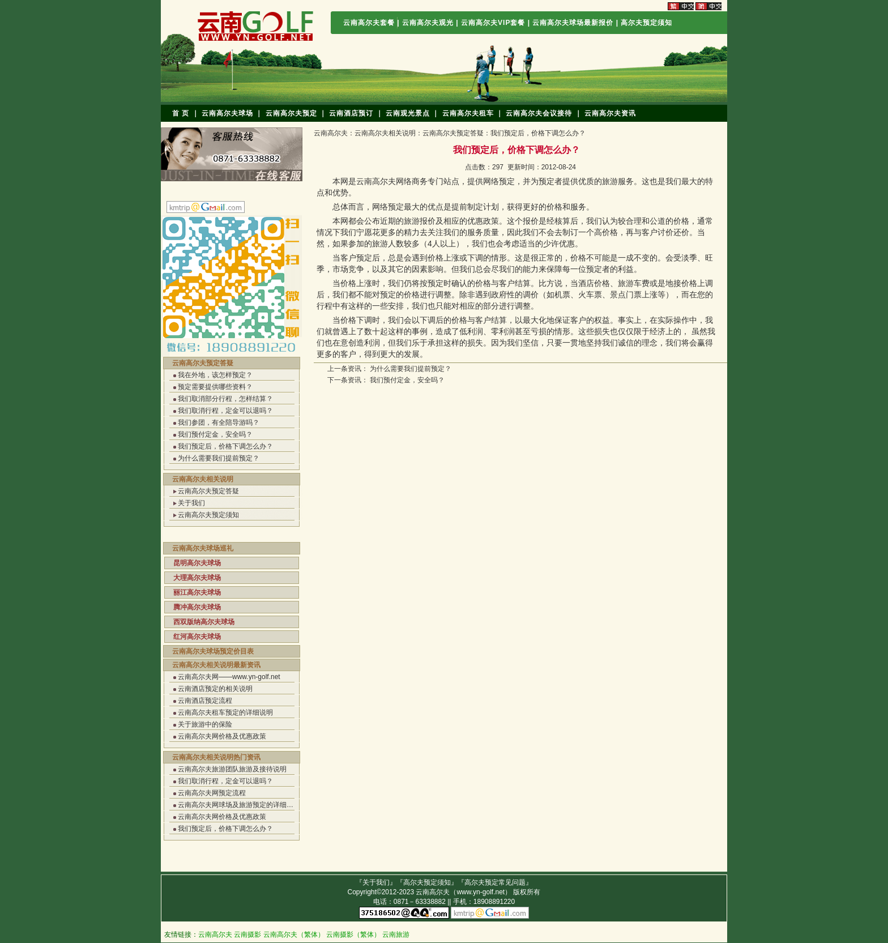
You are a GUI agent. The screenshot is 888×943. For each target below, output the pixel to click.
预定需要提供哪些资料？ (215, 387)
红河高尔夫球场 (197, 637)
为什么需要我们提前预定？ (218, 458)
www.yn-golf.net (480, 892)
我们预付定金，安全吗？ (215, 434)
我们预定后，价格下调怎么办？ (225, 446)
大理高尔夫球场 (197, 578)
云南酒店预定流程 (205, 701)
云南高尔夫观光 (428, 23)
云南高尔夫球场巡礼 (202, 548)
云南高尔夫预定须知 (208, 515)
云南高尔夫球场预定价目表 (213, 651)
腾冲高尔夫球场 (197, 607)
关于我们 (191, 503)
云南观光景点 (408, 113)
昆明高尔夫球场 (197, 563)
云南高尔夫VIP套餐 (494, 23)
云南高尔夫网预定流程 (212, 793)
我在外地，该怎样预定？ (215, 375)
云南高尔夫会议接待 (539, 113)
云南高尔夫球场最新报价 (572, 23)
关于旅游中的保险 (205, 724)
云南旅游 (395, 934)
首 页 (180, 113)
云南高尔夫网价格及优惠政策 (222, 736)
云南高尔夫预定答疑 (202, 363)
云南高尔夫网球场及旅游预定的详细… (235, 805)
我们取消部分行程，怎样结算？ (225, 399)
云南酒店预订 (351, 113)
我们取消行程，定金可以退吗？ (225, 411)
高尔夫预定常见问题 (495, 882)
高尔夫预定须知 (646, 23)
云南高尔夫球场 (227, 113)
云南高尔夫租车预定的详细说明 (225, 712)
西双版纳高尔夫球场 (203, 622)
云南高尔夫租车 (468, 113)
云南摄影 (247, 934)
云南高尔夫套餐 (369, 23)
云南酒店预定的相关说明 (215, 689)
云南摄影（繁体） (353, 934)
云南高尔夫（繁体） (294, 934)
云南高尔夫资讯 (610, 113)
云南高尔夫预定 (291, 113)
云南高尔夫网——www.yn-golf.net (229, 677)
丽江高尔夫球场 (197, 592)
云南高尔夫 (331, 133)
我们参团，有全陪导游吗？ (218, 422)
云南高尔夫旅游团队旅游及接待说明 (232, 769)
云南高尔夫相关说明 (202, 479)
